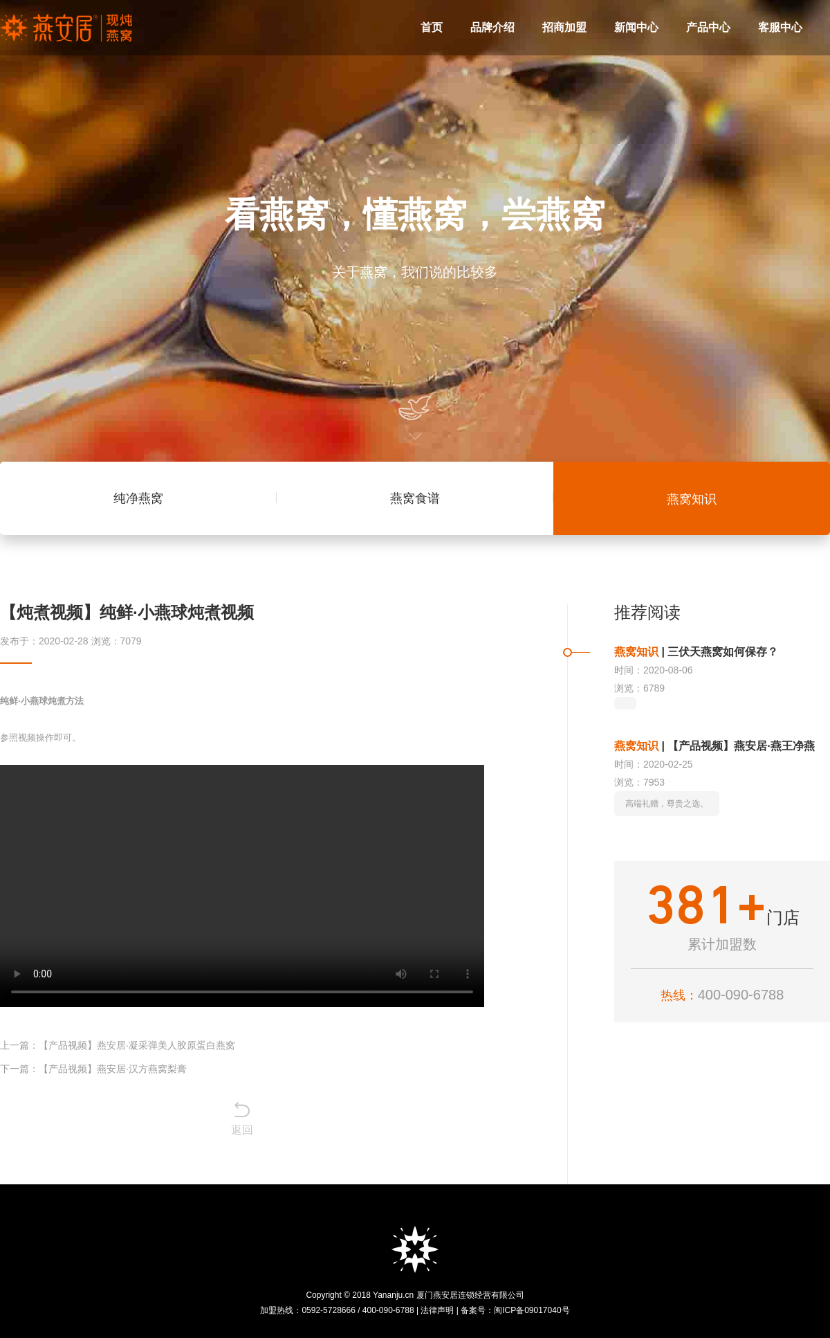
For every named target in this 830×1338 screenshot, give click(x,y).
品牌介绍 (492, 27)
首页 (432, 27)
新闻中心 (636, 27)
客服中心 (780, 27)
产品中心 (708, 27)
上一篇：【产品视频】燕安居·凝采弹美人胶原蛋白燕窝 (117, 1045)
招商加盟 (564, 27)
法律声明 (437, 1310)
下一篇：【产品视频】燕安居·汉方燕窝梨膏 (93, 1069)
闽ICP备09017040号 (531, 1310)
